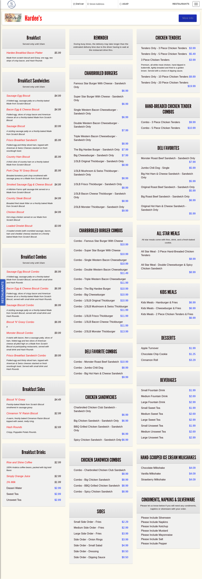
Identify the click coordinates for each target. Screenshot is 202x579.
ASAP (125, 4)
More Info (187, 18)
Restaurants (180, 4)
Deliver (80, 4)
